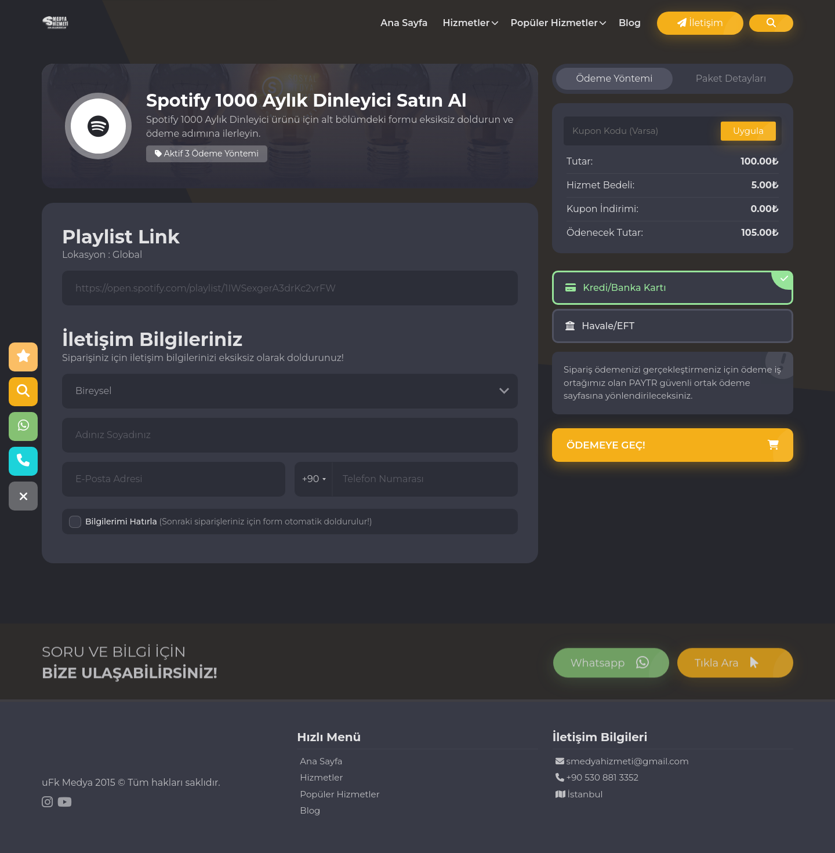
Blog (630, 22)
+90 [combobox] (314, 478)
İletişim (700, 22)
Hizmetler (466, 22)
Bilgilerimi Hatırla (228, 521)
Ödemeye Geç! (673, 445)
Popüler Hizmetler (554, 22)
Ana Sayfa (403, 22)
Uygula (748, 130)
